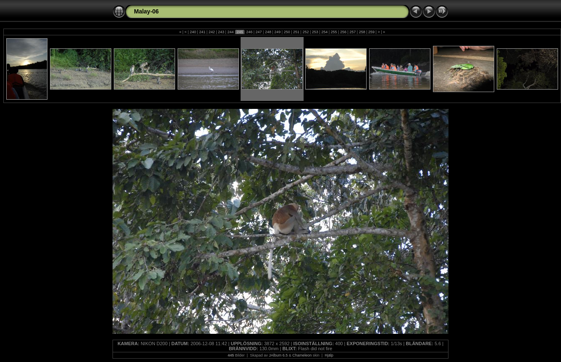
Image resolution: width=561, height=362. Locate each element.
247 (258, 32)
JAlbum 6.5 (278, 355)
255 (334, 32)
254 (324, 32)
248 (268, 32)
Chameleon (302, 355)
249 (277, 32)
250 (287, 32)
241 (202, 32)
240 (193, 32)
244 (230, 32)
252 (305, 32)
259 (371, 32)
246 (249, 32)
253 (315, 32)
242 (211, 32)
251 (296, 32)
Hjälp (329, 355)
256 (343, 32)
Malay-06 (146, 11)
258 (362, 32)
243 (221, 32)
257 (353, 32)
